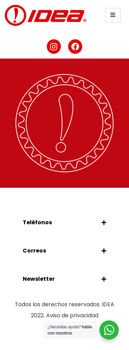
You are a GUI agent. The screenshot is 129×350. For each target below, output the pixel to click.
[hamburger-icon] (113, 15)
